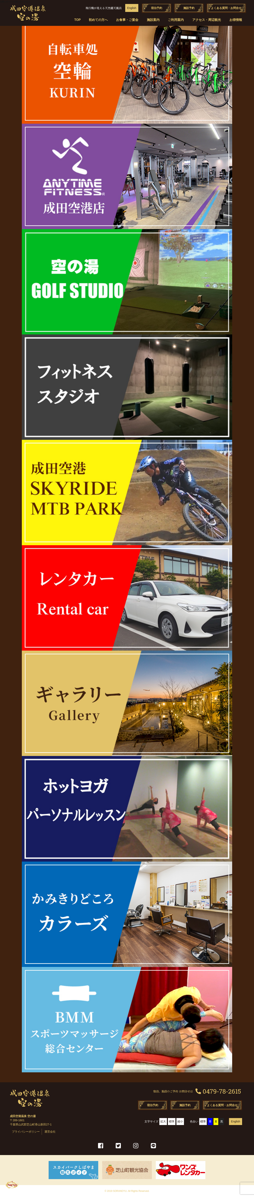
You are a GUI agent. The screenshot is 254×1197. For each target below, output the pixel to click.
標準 (171, 1121)
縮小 (180, 1121)
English (131, 8)
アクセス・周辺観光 (206, 19)
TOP (77, 19)
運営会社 (50, 1131)
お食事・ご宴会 (127, 19)
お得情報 (235, 19)
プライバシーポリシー (26, 1131)
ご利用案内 (176, 19)
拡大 (163, 1121)
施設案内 (153, 19)
